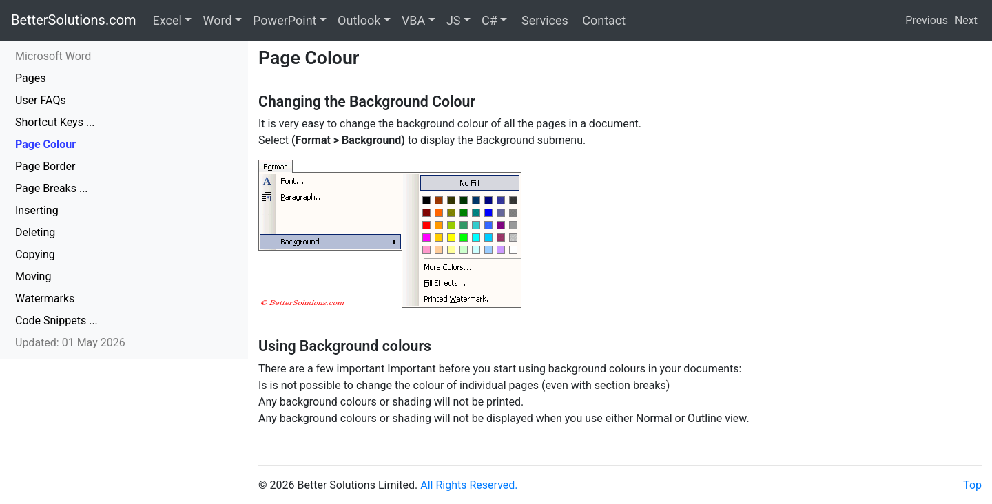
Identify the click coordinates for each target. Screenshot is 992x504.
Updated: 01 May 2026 (70, 342)
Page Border (45, 166)
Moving (33, 276)
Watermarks (44, 298)
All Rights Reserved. (468, 485)
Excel (167, 20)
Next (966, 20)
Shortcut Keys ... (55, 122)
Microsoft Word (53, 56)
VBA (413, 20)
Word (217, 20)
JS (453, 20)
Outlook (359, 20)
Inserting (37, 210)
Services (543, 20)
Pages (30, 78)
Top (972, 485)
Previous (926, 20)
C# (489, 20)
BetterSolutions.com (73, 20)
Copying (35, 254)
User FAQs (40, 100)
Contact (602, 20)
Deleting (35, 232)
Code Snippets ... (56, 320)
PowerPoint (284, 20)
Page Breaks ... (51, 188)
